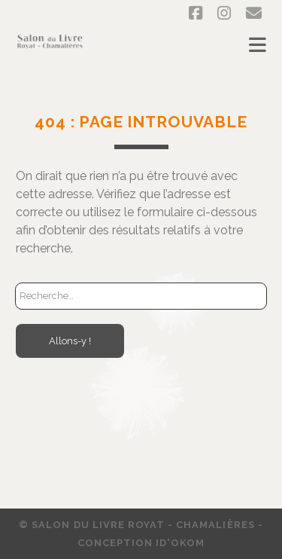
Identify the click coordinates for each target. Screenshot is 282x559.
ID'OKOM (180, 542)
